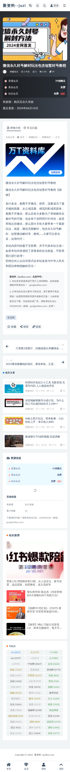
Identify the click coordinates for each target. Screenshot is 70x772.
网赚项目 (14, 71)
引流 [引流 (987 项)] (16, 687)
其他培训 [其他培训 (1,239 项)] (34, 670)
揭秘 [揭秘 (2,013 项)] (15, 692)
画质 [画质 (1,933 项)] (53, 704)
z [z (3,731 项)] (16, 663)
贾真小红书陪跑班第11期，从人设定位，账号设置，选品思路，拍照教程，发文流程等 (34, 583)
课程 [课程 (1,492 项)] (53, 727)
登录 (54, 5)
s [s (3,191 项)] (35, 658)
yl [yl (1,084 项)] (53, 658)
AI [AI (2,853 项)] (15, 652)
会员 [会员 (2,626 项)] (53, 663)
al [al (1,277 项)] (34, 652)
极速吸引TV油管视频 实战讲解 (42, 436)
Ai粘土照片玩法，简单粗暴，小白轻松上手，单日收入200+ (44, 420)
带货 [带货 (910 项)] (54, 681)
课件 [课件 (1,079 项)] (34, 727)
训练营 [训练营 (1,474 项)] (53, 721)
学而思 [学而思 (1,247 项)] (34, 675)
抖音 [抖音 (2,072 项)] (34, 687)
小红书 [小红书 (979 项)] (35, 681)
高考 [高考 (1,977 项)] (53, 733)
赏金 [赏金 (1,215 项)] (15, 733)
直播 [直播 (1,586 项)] (15, 710)
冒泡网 (11, 317)
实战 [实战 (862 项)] (54, 675)
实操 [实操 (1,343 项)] (15, 681)
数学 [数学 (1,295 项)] (34, 698)
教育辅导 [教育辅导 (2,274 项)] (15, 699)
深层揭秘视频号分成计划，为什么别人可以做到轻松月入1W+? (44, 402)
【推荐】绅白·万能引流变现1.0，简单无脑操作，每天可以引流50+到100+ (44, 628)
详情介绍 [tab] (13, 127)
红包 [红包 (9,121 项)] (34, 716)
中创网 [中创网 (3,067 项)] (34, 663)
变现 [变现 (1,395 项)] (15, 675)
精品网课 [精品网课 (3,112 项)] (53, 711)
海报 (24, 326)
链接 (36, 326)
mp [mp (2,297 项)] (16, 658)
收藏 (11, 326)
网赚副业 (33, 137)
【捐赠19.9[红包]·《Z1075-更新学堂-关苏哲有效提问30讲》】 (44, 611)
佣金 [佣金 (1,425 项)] (15, 669)
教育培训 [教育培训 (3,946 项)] (53, 693)
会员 (26, 766)
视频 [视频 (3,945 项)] (15, 721)
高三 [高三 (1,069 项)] (34, 733)
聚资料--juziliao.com (44, 754)
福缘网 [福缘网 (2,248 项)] (34, 710)
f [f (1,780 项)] (53, 652)
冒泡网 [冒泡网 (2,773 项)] (53, 669)
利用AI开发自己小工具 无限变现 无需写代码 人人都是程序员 (45, 384)
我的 (44, 766)
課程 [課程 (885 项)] (35, 721)
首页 (22, 137)
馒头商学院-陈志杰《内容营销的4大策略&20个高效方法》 (44, 593)
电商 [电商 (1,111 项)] (34, 704)
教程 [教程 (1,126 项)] (34, 692)
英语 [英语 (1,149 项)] (53, 716)
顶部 (61, 766)
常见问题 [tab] (30, 127)
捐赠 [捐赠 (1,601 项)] (53, 687)
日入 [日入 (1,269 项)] (53, 698)
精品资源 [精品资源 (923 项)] (15, 716)
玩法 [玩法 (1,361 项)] (15, 704)
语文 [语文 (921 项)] (16, 727)
